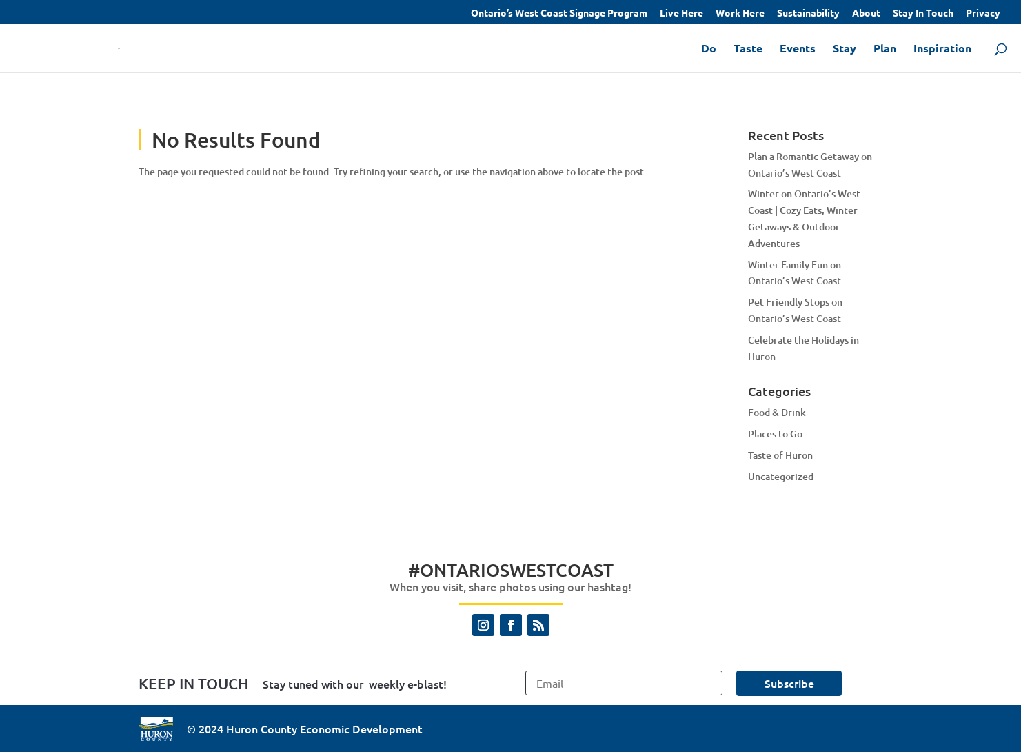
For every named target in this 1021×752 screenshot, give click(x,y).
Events (798, 49)
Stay (844, 49)
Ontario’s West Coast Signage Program (559, 13)
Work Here (740, 13)
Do (708, 49)
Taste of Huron (780, 455)
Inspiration (942, 49)
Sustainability (808, 13)
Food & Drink (777, 412)
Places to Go (775, 433)
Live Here (681, 13)
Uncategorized (780, 476)
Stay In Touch (923, 13)
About (866, 13)
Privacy (983, 13)
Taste (748, 49)
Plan (884, 49)
